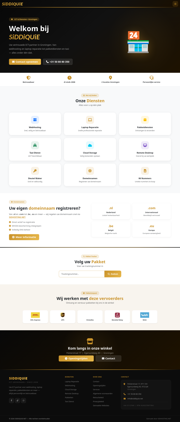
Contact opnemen (25, 61)
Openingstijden (76, 358)
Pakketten (69, 397)
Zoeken (113, 274)
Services (96, 389)
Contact (108, 358)
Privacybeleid (98, 401)
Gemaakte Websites (101, 405)
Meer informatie (24, 237)
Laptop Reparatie (72, 381)
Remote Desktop (71, 393)
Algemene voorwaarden (102, 393)
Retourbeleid (98, 397)
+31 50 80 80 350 (57, 61)
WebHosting (70, 385)
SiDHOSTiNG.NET (17, 217)
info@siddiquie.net (135, 398)
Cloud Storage (70, 389)
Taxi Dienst (69, 401)
